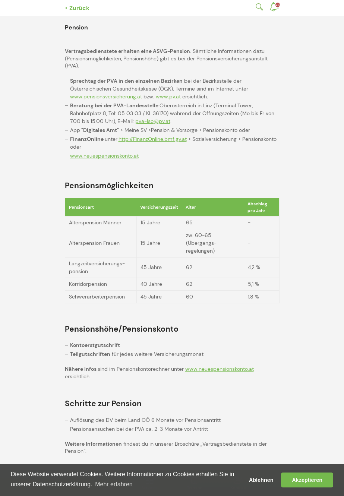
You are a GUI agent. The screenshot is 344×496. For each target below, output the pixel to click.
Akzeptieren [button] (307, 480)
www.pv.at (168, 96)
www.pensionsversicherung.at (106, 96)
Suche (258, 7)
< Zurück (77, 8)
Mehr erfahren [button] (114, 484)
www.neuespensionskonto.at (104, 155)
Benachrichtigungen (277, 5)
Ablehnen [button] (261, 480)
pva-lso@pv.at (152, 121)
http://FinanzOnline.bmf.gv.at (153, 139)
